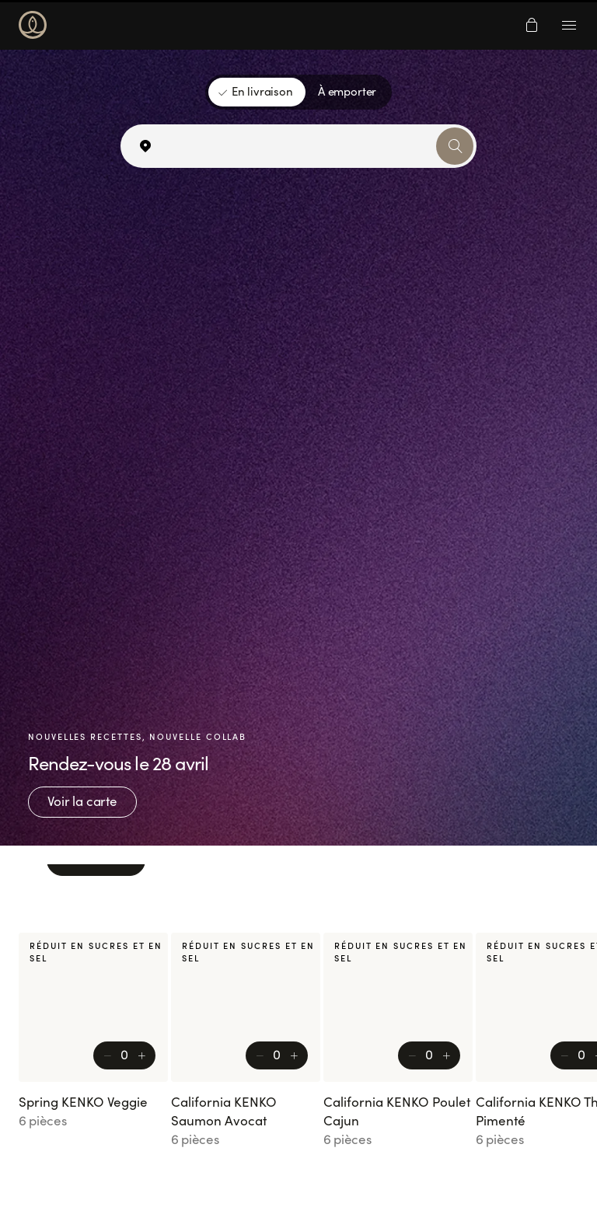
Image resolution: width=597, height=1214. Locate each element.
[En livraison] (256, 92)
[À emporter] (347, 92)
